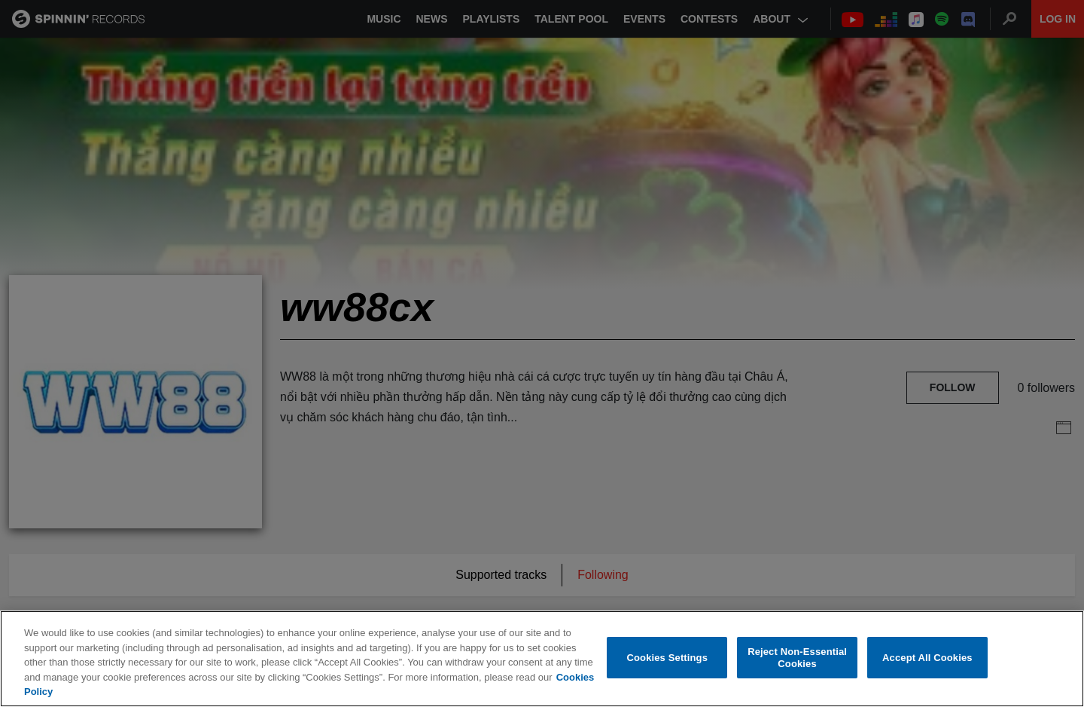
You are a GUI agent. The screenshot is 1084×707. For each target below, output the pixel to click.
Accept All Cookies (927, 657)
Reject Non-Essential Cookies (797, 657)
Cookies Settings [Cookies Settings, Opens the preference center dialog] (667, 657)
